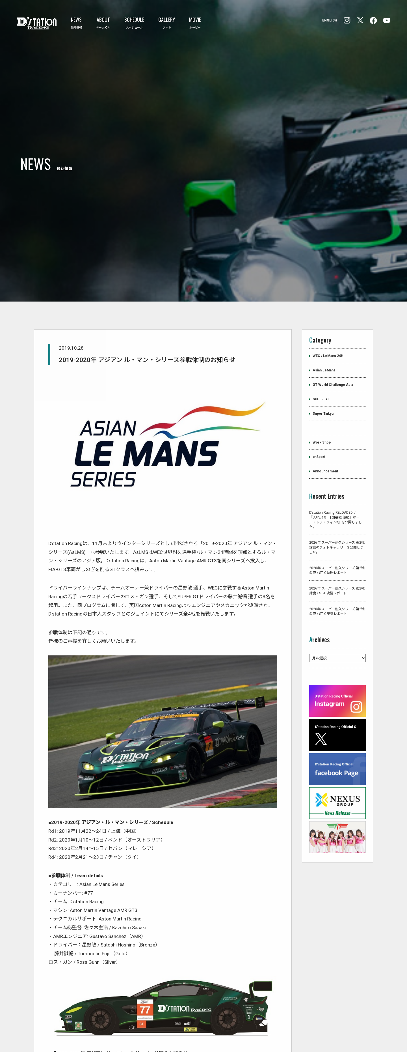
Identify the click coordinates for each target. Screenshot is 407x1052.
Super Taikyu (323, 378)
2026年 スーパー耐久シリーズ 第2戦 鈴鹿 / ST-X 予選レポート (337, 575)
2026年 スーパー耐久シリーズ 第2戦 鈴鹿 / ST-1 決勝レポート (337, 555)
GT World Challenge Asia (333, 349)
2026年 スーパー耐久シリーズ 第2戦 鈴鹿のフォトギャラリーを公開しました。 (337, 512)
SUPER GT (321, 363)
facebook (347, 20)
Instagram (373, 20)
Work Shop (322, 407)
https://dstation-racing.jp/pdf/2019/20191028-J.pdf (105, 1026)
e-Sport (319, 421)
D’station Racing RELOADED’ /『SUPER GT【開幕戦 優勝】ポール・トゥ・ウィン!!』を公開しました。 (335, 484)
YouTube (386, 20)
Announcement (325, 436)
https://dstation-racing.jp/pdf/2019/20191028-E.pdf (105, 1035)
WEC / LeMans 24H (328, 320)
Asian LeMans (324, 335)
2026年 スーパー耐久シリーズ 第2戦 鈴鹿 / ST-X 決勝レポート (337, 534)
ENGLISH (329, 20)
